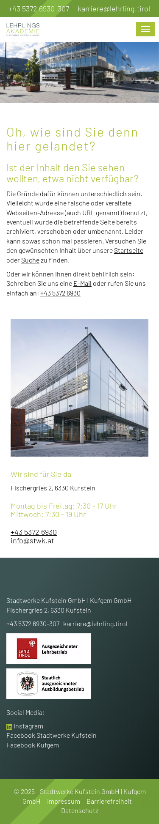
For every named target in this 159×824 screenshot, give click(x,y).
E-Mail (82, 283)
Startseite (128, 250)
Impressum (63, 801)
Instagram (28, 726)
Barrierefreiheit (109, 801)
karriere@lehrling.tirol (114, 8)
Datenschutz (79, 810)
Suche (30, 260)
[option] (79, 71)
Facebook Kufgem (32, 745)
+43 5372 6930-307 (38, 8)
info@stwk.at (32, 540)
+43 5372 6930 (60, 293)
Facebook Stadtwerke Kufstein (51, 735)
